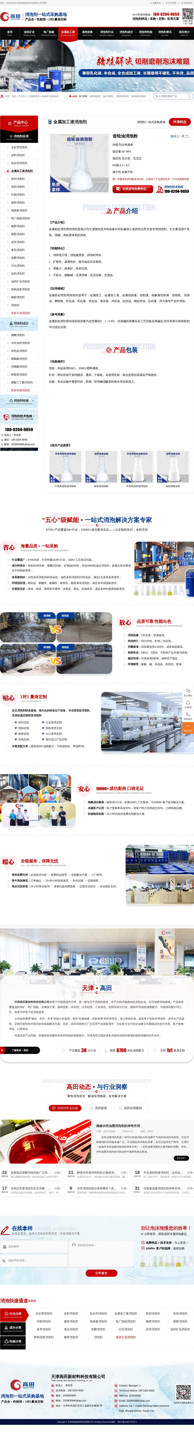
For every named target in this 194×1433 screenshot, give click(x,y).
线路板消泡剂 (19, 210)
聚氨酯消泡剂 (19, 358)
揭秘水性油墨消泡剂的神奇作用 (118, 1126)
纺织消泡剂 (18, 178)
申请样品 (179, 122)
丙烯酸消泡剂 (19, 366)
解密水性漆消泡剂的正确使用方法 (98, 1172)
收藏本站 (157, 3)
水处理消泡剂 (19, 147)
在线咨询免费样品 (134, 188)
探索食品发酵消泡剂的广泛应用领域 (33, 1172)
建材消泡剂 (18, 202)
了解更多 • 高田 (20, 1050)
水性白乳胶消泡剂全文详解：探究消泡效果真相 (40, 1188)
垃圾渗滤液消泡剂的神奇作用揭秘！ (166, 1188)
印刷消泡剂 (18, 194)
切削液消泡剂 (122, 96)
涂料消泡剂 (18, 155)
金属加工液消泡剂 (50, 96)
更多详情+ (181, 1158)
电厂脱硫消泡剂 (20, 218)
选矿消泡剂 (108, 96)
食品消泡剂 (18, 249)
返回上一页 (177, 136)
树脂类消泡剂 (19, 374)
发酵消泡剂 (18, 257)
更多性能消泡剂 (20, 390)
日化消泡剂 (18, 265)
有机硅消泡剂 (19, 350)
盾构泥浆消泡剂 (138, 96)
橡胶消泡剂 (18, 226)
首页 (14, 96)
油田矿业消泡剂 (20, 281)
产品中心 (22, 96)
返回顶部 (188, 728)
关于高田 (172, 3)
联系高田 (188, 3)
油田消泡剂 (95, 96)
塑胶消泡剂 (18, 234)
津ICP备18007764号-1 (127, 1422)
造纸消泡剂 (18, 186)
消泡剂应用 (34, 96)
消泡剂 (15, 305)
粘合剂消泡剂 (19, 163)
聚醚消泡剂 (18, 335)
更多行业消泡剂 (20, 313)
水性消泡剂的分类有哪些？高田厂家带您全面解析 (108, 1188)
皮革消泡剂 (18, 242)
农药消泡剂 (18, 273)
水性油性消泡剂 (20, 342)
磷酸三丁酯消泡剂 (22, 382)
